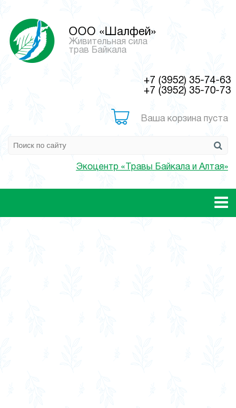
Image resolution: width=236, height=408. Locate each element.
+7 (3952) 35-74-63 (187, 81)
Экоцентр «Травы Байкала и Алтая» (152, 167)
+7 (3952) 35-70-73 (187, 91)
